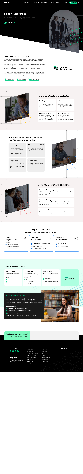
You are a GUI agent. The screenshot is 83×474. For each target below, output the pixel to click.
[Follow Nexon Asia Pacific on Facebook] (13, 351)
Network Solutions (30, 359)
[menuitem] (27, 3)
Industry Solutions (30, 363)
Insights (43, 355)
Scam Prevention (45, 361)
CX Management (30, 351)
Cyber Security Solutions (31, 355)
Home (11, 344)
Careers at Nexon (45, 353)
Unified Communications (31, 357)
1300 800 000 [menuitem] (65, 2)
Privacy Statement (45, 359)
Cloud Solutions (30, 349)
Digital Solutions (30, 361)
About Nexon (44, 351)
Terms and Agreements (46, 357)
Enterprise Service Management (32, 353)
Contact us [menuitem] (73, 2)
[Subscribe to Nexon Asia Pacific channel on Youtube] (16, 351)
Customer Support (45, 349)
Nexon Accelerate (16, 344)
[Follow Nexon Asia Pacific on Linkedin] (11, 351)
